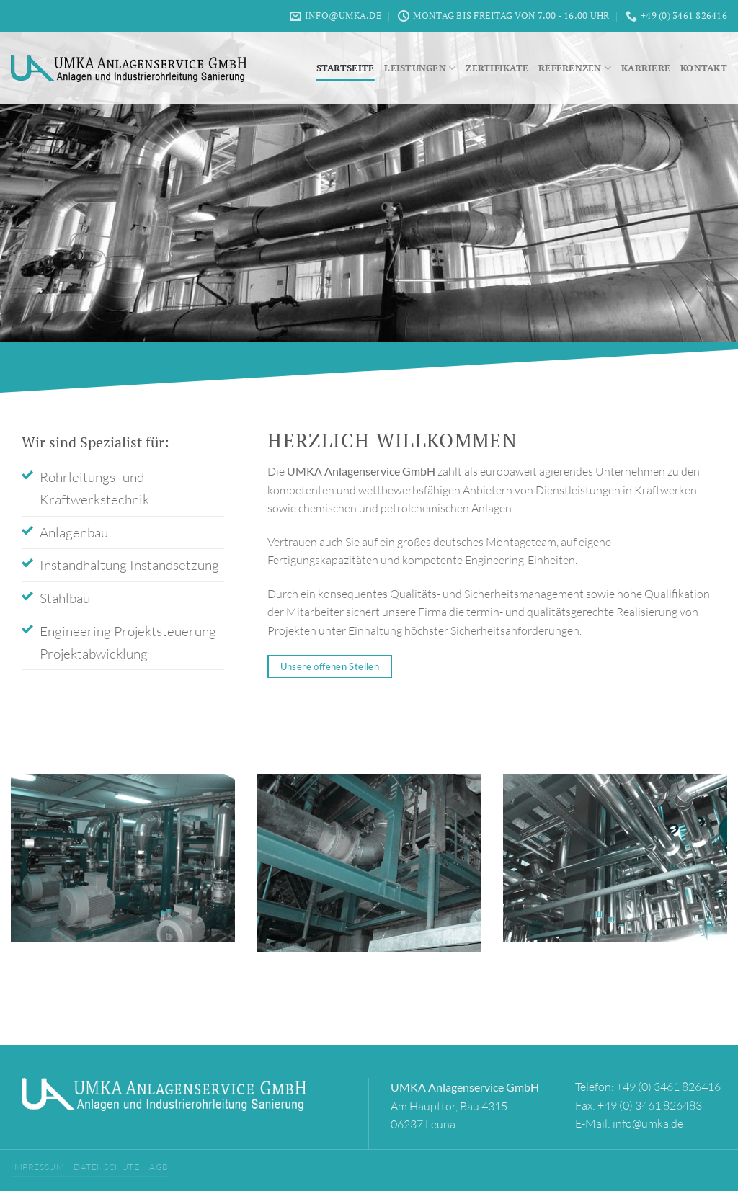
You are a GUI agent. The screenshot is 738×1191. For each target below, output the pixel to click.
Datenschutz (107, 1166)
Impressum (38, 1166)
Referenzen (574, 68)
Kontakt (703, 68)
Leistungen (419, 68)
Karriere (645, 68)
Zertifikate (497, 68)
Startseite (345, 68)
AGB (159, 1166)
